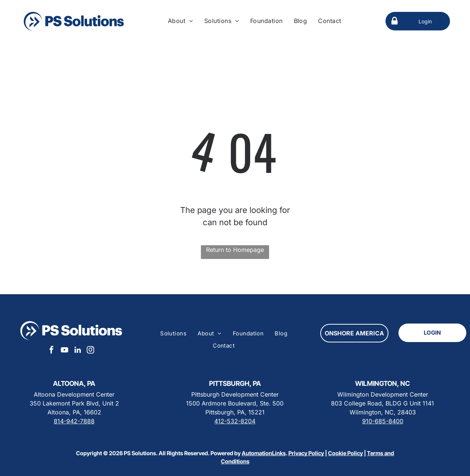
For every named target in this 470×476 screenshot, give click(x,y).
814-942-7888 (74, 421)
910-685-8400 (382, 421)
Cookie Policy (345, 453)
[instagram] (90, 350)
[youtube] (64, 350)
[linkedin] (77, 350)
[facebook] (51, 350)
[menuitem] (180, 20)
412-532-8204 (234, 421)
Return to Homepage (235, 249)
